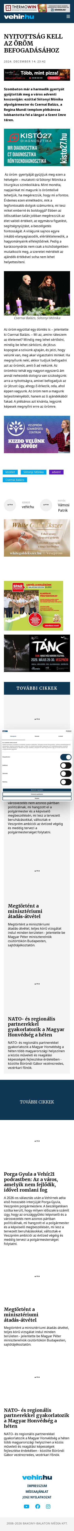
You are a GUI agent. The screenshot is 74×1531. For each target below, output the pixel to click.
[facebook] (37, 1506)
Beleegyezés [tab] (13, 736)
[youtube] (26, 1506)
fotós (61, 500)
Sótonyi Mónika (33, 472)
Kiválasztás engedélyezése (37, 794)
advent (56, 472)
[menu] (68, 16)
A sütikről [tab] (60, 736)
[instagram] (48, 1506)
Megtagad (37, 798)
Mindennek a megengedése (37, 790)
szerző (26, 502)
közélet (10, 472)
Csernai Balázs (15, 480)
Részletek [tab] (37, 736)
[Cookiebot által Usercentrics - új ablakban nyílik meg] (54, 731)
